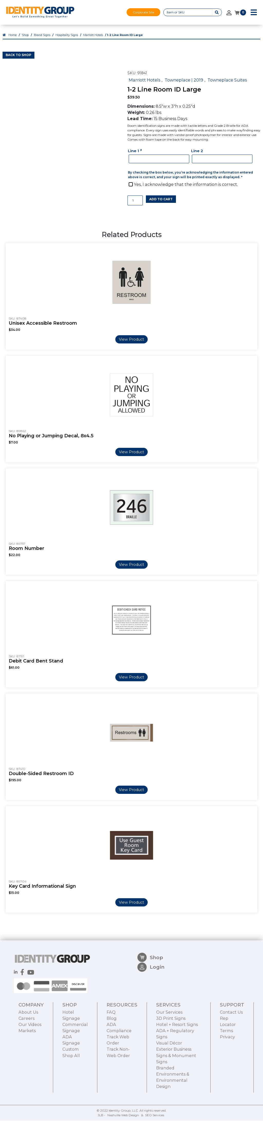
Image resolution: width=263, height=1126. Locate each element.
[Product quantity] (135, 206)
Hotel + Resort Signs (177, 1054)
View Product (131, 344)
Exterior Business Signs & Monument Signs (176, 1085)
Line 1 (135, 156)
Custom (70, 1079)
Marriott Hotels (93, 40)
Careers (26, 1048)
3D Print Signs (170, 1048)
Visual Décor (169, 1073)
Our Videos (29, 1054)
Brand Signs (42, 40)
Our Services (169, 1042)
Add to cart (161, 204)
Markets (27, 1060)
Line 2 (197, 156)
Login (150, 999)
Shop (25, 40)
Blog (112, 1048)
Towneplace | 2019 (184, 85)
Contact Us (231, 1042)
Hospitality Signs (66, 40)
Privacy (227, 1066)
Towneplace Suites (227, 85)
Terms (226, 1060)
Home (12, 40)
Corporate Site (143, 12)
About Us (28, 1042)
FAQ (111, 1042)
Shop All (71, 1085)
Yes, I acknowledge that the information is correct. (186, 189)
